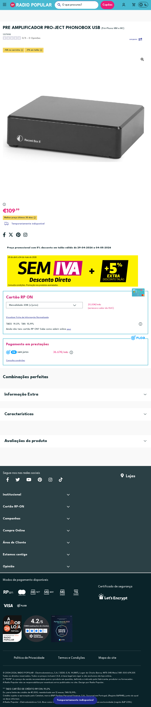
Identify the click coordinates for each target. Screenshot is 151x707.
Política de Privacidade (29, 657)
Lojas (128, 476)
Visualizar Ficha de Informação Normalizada (27, 317)
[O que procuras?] (76, 5)
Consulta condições (15, 361)
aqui (69, 329)
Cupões (107, 5)
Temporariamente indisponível (28, 224)
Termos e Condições (71, 657)
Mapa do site (107, 657)
